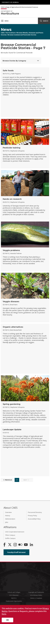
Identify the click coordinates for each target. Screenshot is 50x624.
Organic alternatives (13, 327)
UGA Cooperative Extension (14, 532)
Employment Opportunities (14, 601)
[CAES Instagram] (15, 545)
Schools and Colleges (14, 592)
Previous (7, 479)
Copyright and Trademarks (36, 592)
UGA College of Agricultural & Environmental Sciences (19, 7)
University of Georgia (10, 2)
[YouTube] (26, 545)
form (4, 614)
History (7, 515)
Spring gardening (11, 404)
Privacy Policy (32, 515)
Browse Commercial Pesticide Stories (22, 35)
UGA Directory (13, 595)
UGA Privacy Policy (36, 595)
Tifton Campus (10, 535)
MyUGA (14, 598)
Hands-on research (12, 199)
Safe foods (8, 70)
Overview (8, 512)
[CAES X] (10, 545)
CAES (2, 33)
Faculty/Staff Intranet (16, 552)
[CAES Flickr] (20, 545)
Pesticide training (11, 148)
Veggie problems (11, 250)
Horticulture (10, 33)
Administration (10, 519)
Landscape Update (12, 429)
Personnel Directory (35, 512)
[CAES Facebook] (4, 545)
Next (26, 479)
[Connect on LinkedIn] (31, 545)
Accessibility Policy (34, 519)
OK (7, 620)
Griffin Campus (10, 538)
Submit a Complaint (36, 598)
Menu (5, 20)
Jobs (6, 522)
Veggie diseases (11, 301)
